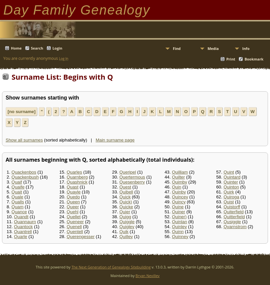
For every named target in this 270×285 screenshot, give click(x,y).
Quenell (74, 226)
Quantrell (23, 231)
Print (230, 59)
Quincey (180, 196)
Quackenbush (25, 177)
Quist (228, 201)
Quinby (179, 191)
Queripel (127, 172)
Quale (17, 196)
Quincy (178, 201)
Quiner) (179, 216)
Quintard (231, 177)
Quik (123, 231)
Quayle (74, 191)
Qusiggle (232, 221)
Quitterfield (234, 216)
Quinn (178, 231)
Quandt (21, 216)
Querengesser (81, 236)
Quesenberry (132, 182)
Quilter (178, 177)
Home (16, 48)
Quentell (75, 231)
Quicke (126, 206)
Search (37, 48)
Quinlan (179, 221)
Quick (125, 196)
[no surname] (21, 111)
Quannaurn (25, 221)
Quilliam (180, 172)
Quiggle (127, 221)
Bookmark (254, 59)
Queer (73, 206)
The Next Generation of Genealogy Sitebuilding (111, 267)
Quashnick (77, 182)
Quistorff (231, 206)
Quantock (23, 226)
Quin (176, 186)
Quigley (126, 226)
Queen (73, 201)
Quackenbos (24, 172)
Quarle (20, 236)
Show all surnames (24, 140)
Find (177, 48)
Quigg (125, 216)
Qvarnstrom (235, 226)
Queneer (75, 221)
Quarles (74, 172)
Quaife (18, 186)
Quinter (230, 182)
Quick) (125, 201)
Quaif (17, 182)
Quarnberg (77, 177)
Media (213, 48)
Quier (124, 211)
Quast (73, 186)
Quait (17, 191)
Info (246, 48)
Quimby (179, 182)
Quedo (73, 196)
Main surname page (115, 140)
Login (57, 48)
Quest (125, 186)
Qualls (18, 201)
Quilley (126, 236)
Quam (17, 206)
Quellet (74, 216)
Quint (228, 172)
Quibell (126, 191)
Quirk (228, 191)
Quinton (231, 186)
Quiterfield (233, 211)
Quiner (178, 211)
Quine (178, 206)
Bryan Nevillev (147, 275)
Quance (19, 211)
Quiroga (231, 196)
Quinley (179, 226)
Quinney (180, 236)
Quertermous (132, 177)
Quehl (73, 211)
